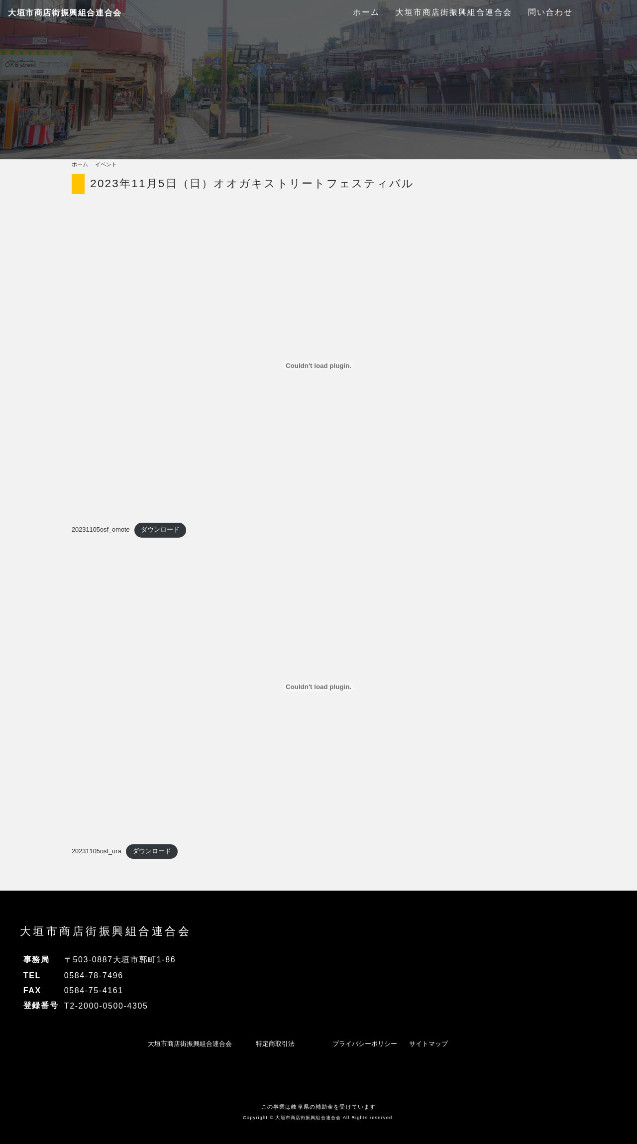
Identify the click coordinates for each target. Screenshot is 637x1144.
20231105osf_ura (96, 851)
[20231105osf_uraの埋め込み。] (318, 687)
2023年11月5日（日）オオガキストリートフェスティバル (252, 183)
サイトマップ (428, 1043)
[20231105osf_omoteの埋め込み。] (318, 365)
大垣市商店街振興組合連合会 (65, 12)
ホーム (366, 12)
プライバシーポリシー (364, 1043)
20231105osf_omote (101, 529)
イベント (106, 164)
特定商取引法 (275, 1043)
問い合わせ (550, 12)
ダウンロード (160, 529)
